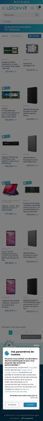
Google (31, 367)
